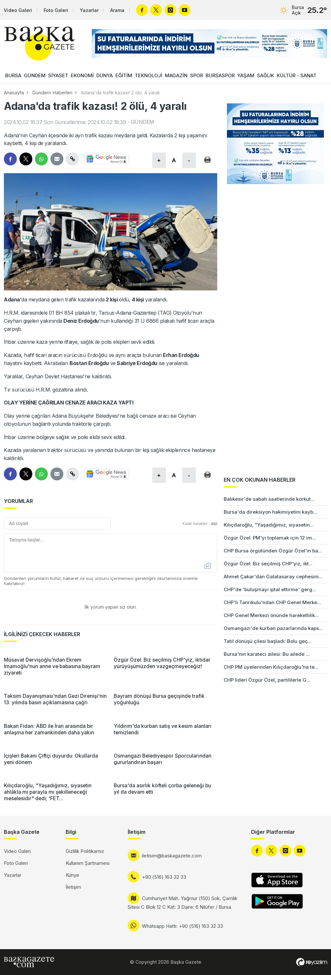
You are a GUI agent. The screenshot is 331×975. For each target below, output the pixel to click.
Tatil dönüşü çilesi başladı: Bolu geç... (268, 641)
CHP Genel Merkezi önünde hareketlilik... (271, 615)
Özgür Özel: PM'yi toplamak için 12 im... (270, 538)
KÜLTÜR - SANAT (296, 75)
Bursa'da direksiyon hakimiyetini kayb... (270, 512)
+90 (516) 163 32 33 (164, 877)
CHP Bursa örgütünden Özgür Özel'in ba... (273, 551)
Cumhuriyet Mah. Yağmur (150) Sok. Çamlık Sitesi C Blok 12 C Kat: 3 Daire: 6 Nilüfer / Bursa (182, 902)
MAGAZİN (176, 75)
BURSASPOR (220, 75)
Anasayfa (14, 92)
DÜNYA (104, 75)
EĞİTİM (123, 75)
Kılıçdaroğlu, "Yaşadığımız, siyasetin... (269, 525)
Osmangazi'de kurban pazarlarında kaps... (273, 628)
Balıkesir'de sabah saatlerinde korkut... (269, 499)
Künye (72, 875)
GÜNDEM (35, 75)
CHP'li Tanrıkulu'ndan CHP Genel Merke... (272, 602)
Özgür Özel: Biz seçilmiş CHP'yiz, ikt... (268, 564)
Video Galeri (18, 10)
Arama (117, 10)
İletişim (73, 887)
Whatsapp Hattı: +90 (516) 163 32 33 (182, 926)
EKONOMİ (82, 75)
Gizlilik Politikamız (85, 851)
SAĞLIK (265, 75)
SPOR (196, 75)
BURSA (13, 75)
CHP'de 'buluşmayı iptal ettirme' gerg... (270, 589)
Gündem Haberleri (52, 92)
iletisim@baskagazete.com (172, 856)
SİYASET (58, 75)
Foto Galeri (56, 10)
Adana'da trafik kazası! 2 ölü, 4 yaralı (120, 92)
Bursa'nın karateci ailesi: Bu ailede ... (267, 654)
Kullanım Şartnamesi (88, 863)
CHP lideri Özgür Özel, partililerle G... (267, 680)
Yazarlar (89, 10)
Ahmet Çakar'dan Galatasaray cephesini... (273, 576)
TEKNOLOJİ (148, 75)
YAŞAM (245, 75)
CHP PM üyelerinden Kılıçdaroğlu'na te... (271, 667)
